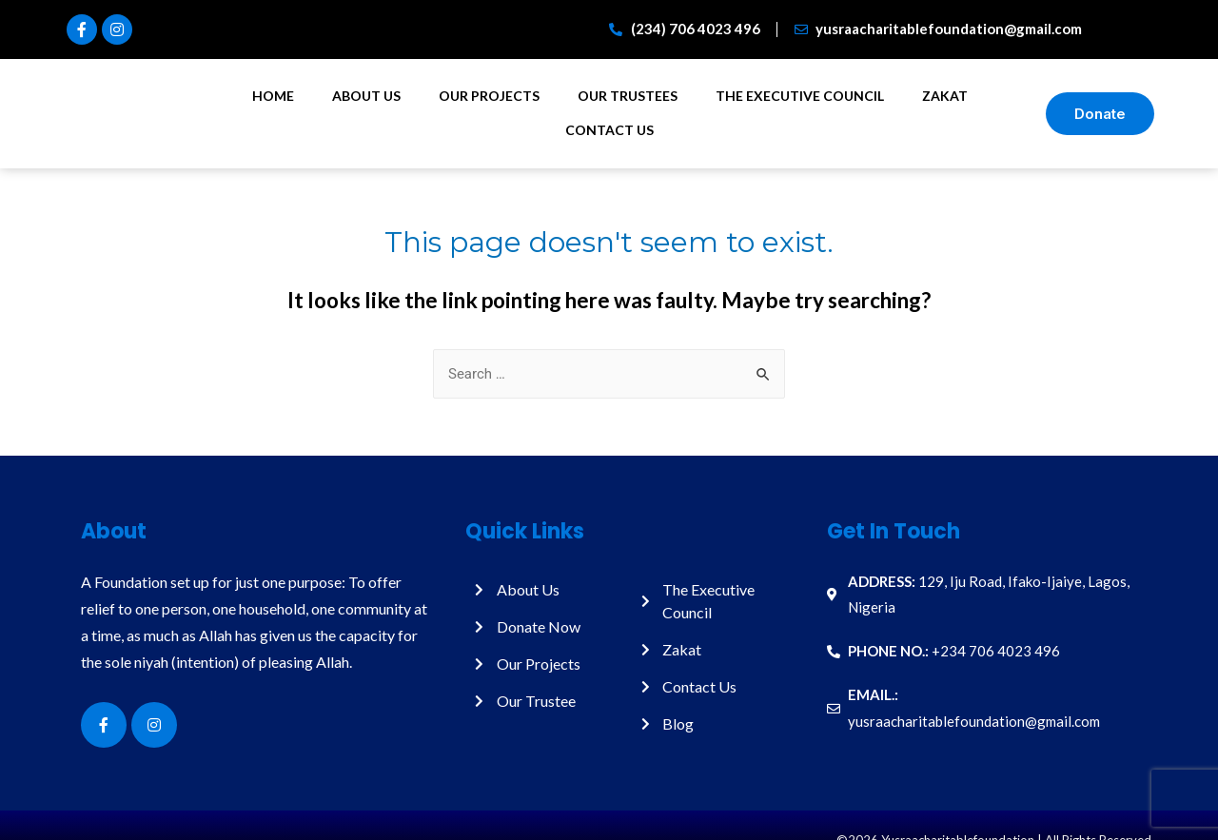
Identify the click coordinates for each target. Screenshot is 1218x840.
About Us (366, 96)
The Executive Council (800, 96)
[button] (1100, 113)
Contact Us (609, 130)
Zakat (945, 96)
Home (273, 96)
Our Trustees (628, 96)
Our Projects (489, 96)
